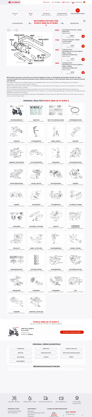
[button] (84, 20)
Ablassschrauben (46, 352)
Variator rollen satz (71, 348)
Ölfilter (71, 357)
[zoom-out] (8, 30)
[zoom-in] (16, 30)
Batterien (20, 352)
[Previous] (30, 23)
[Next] (62, 23)
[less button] (76, 36)
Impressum (31, 416)
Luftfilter (46, 357)
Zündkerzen (20, 348)
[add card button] (83, 36)
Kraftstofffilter (20, 361)
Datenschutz (31, 414)
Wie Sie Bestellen (13, 412)
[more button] (80, 36)
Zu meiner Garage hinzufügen (72, 332)
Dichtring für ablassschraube (71, 352)
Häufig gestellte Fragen (14, 411)
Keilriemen (46, 348)
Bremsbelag (20, 357)
